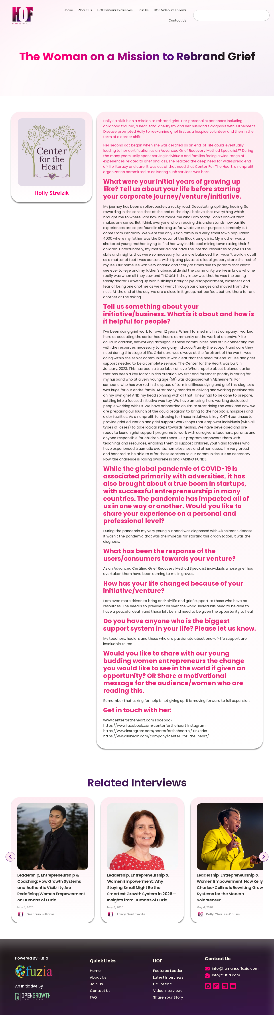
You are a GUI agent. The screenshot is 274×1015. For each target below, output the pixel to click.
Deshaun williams (41, 914)
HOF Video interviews (170, 10)
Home (68, 10)
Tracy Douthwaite (130, 914)
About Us (85, 10)
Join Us (143, 10)
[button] (9, 857)
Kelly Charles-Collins (223, 914)
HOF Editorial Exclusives (115, 10)
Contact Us (177, 20)
